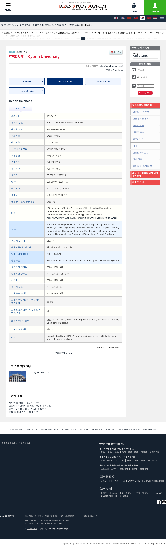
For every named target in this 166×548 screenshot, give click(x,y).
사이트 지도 (97, 429)
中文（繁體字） (143, 493)
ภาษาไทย (124, 496)
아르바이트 (138, 139)
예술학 (134, 469)
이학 (136, 460)
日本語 (104, 493)
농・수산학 (153, 460)
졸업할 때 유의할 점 (142, 166)
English (113, 493)
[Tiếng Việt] (148, 18)
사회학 (144, 452)
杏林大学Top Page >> (65, 353)
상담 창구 (137, 159)
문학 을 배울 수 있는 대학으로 (23, 412)
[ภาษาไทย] (161, 18)
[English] (122, 18)
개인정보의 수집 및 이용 (129, 429)
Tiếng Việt (157, 493)
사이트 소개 (31, 529)
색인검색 (84, 429)
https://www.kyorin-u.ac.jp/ (111, 66)
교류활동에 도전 (141, 152)
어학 (110, 452)
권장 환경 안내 (149, 429)
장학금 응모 (138, 132)
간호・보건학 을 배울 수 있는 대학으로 (27, 409)
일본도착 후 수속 (141, 112)
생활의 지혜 (138, 125)
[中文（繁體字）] (135, 18)
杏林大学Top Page (114, 70)
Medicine (27, 81)
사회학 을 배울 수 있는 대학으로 (24, 402)
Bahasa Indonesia (109, 496)
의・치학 (120, 460)
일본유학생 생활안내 (142, 105)
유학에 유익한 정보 (49, 429)
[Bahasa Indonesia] (155, 18)
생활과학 (124, 469)
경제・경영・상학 (130, 452)
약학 (129, 460)
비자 (135, 146)
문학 (103, 452)
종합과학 (144, 469)
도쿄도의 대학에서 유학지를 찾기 (16, 443)
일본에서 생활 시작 (142, 118)
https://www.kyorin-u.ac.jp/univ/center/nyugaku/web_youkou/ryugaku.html (82, 218)
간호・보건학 (107, 460)
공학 (143, 460)
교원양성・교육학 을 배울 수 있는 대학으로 (30, 405)
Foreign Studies (27, 91)
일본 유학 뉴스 (16, 429)
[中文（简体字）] (129, 18)
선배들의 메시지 (69, 429)
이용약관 (110, 429)
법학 (117, 452)
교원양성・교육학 (109, 469)
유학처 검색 (32, 429)
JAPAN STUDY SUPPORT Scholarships (146, 481)
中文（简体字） (126, 493)
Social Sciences (103, 81)
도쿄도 (19, 52)
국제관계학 (155, 452)
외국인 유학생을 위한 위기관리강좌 (145, 174)
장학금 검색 (138, 182)
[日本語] (116, 18)
